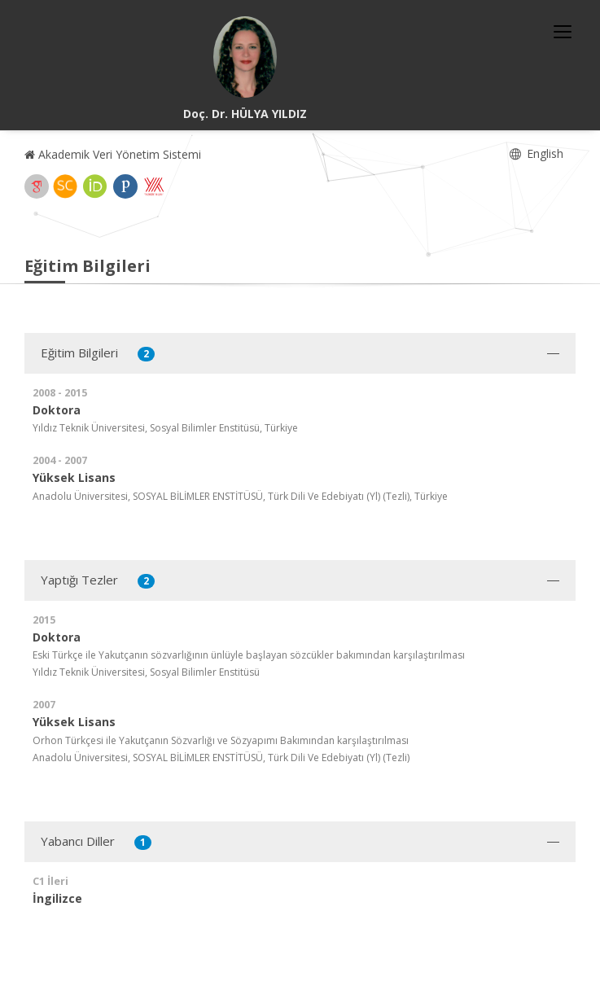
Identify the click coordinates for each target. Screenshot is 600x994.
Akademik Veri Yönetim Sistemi (112, 154)
